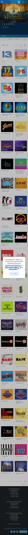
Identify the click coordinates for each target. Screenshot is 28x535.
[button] (19, 2)
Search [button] (23, 2)
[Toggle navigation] (1, 1)
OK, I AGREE (14, 274)
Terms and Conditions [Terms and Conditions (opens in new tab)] (12, 267)
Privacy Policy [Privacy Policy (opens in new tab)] (13, 269)
